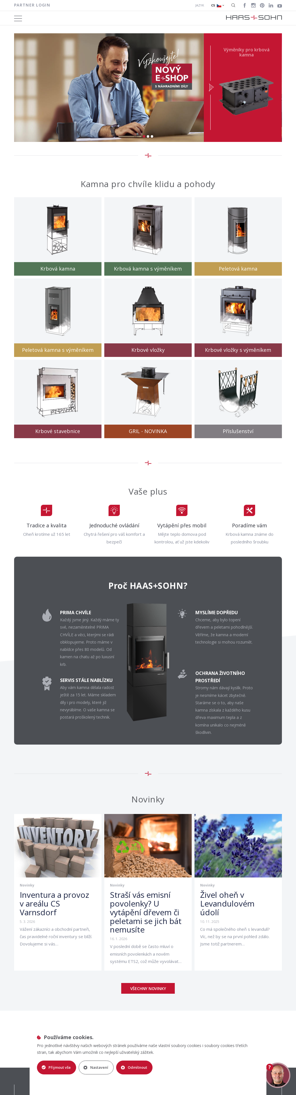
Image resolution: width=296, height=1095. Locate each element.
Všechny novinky (148, 988)
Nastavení (96, 1067)
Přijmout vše (56, 1067)
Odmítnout (135, 1067)
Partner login (32, 5)
